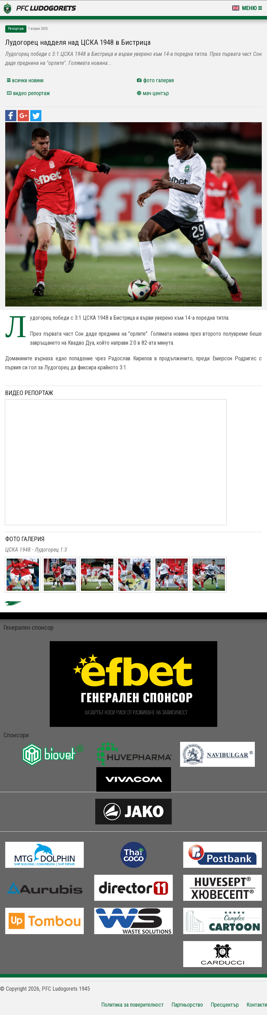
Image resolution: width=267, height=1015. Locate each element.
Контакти (256, 1004)
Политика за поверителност (132, 1004)
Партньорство (187, 1004)
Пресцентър (225, 1004)
